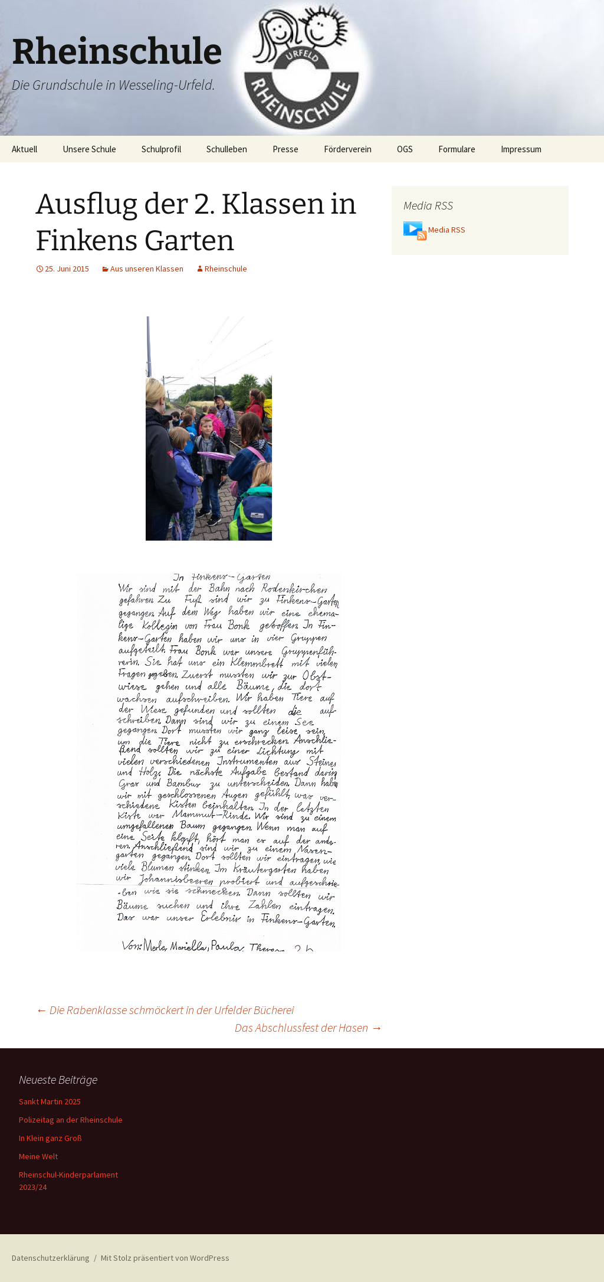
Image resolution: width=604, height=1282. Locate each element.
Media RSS (446, 229)
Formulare (456, 149)
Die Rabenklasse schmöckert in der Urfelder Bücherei (164, 1009)
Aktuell (24, 149)
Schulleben (226, 149)
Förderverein (348, 149)
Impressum (521, 149)
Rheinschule (226, 268)
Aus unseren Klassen (146, 268)
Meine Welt (38, 1156)
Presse (285, 149)
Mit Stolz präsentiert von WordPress (165, 1257)
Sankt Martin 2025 (50, 1101)
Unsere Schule (89, 149)
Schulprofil (161, 149)
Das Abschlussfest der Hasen (308, 1027)
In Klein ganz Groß (50, 1138)
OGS (405, 149)
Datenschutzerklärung (51, 1257)
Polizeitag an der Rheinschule (71, 1119)
